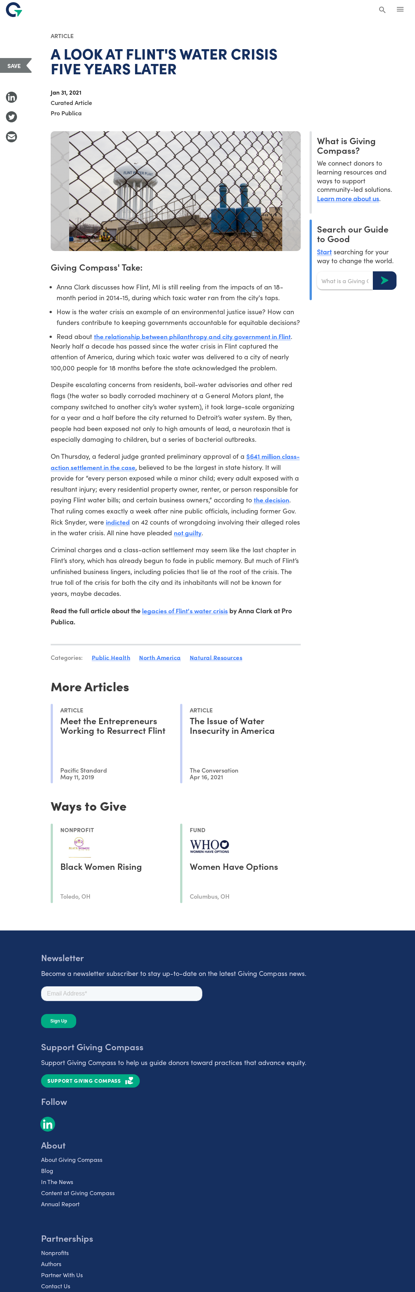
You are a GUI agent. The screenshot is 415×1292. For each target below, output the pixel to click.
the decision (76, 512)
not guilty (273, 534)
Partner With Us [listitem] (62, 1277)
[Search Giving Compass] (382, 10)
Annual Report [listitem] (60, 1206)
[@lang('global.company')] (14, 9)
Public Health (111, 659)
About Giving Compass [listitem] (71, 1161)
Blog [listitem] (47, 1172)
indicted (184, 523)
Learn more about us (348, 198)
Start (324, 251)
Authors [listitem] (51, 1265)
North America (160, 659)
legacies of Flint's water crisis (186, 612)
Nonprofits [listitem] (55, 1254)
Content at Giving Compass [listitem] (78, 1194)
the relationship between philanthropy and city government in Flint (194, 336)
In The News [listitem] (57, 1183)
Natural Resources (216, 659)
